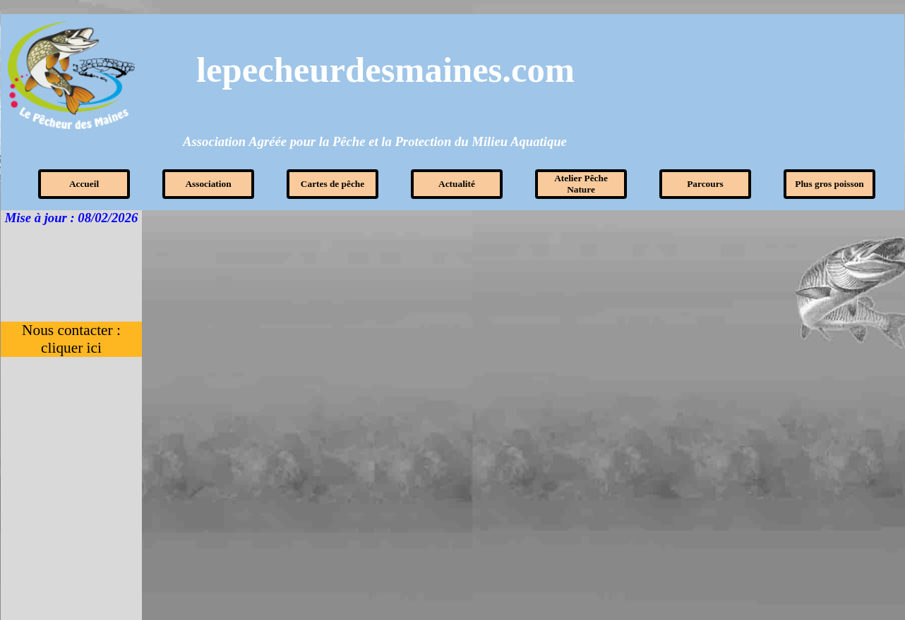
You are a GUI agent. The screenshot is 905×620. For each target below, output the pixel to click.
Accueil (84, 183)
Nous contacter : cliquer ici (73, 339)
